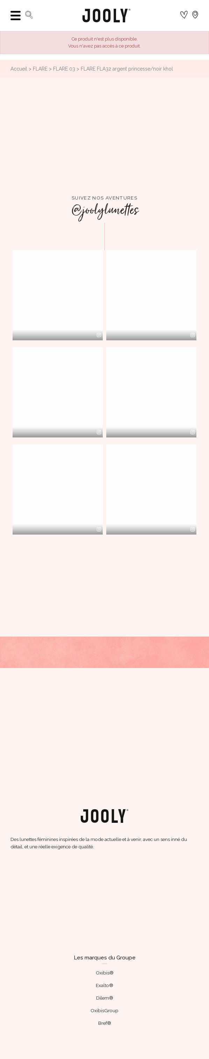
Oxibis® (105, 972)
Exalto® (104, 985)
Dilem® (104, 998)
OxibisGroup (104, 1010)
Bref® (104, 1023)
